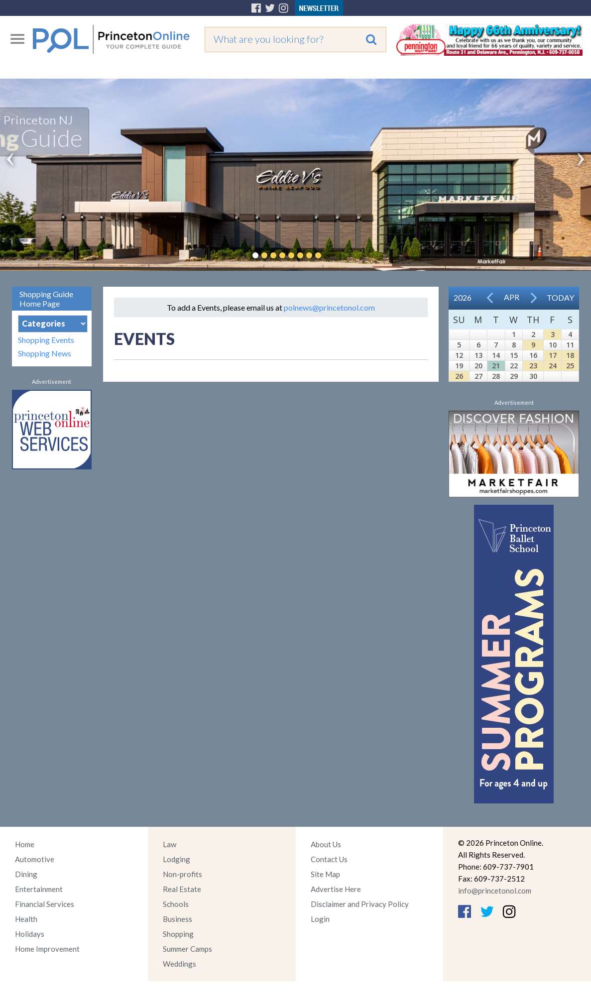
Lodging (176, 859)
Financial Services (44, 903)
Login (320, 918)
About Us (326, 844)
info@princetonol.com (494, 890)
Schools (176, 903)
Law (169, 844)
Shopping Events (46, 339)
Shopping (178, 933)
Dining (26, 874)
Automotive (34, 859)
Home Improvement (47, 948)
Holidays (29, 933)
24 (553, 365)
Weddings (179, 963)
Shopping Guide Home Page (46, 298)
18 (570, 355)
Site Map (325, 874)
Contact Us (329, 859)
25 (570, 365)
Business (177, 918)
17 (553, 355)
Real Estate (182, 889)
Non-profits (182, 874)
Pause (333, 255)
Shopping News (44, 353)
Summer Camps (187, 948)
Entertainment (39, 889)
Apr (511, 297)
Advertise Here (336, 889)
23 (533, 365)
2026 (463, 297)
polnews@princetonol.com (329, 307)
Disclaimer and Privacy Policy (360, 903)
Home (24, 844)
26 (459, 376)
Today (560, 297)
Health (26, 918)
